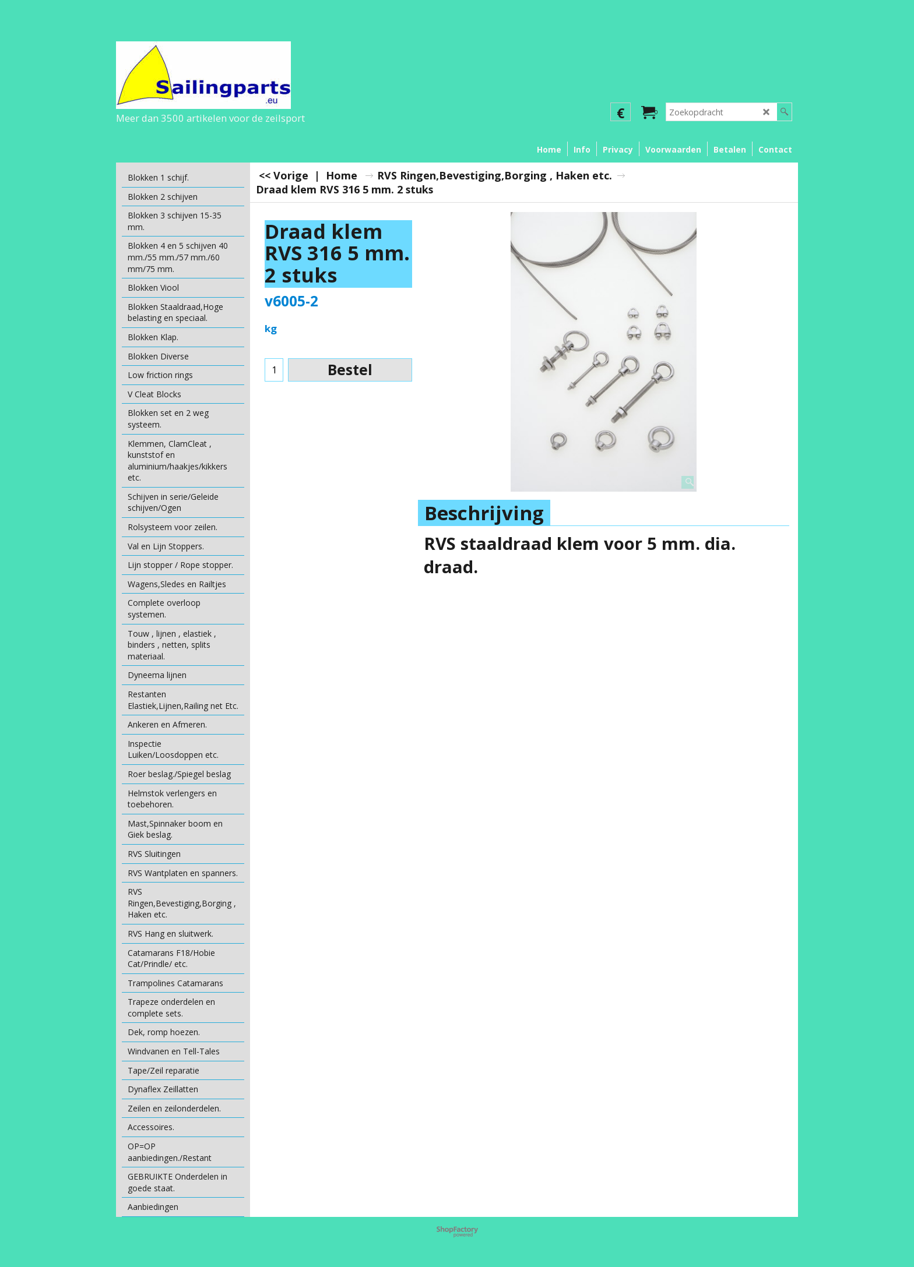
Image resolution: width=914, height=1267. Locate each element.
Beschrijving (484, 513)
